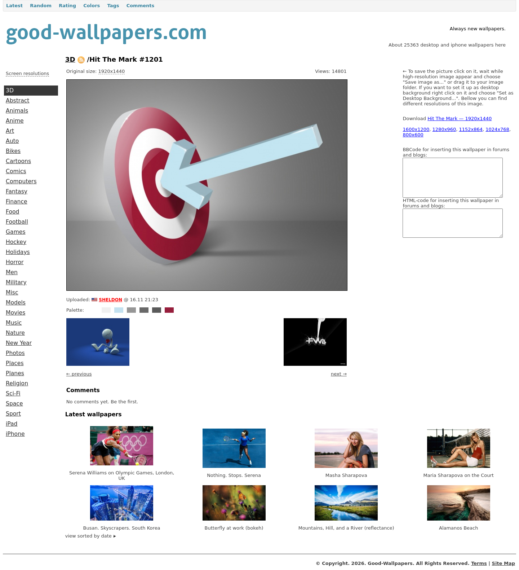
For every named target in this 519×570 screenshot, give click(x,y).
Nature (15, 333)
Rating (67, 5)
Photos (15, 353)
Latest (14, 5)
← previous (79, 374)
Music (14, 323)
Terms (479, 563)
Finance (16, 201)
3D (10, 90)
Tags (113, 5)
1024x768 (497, 129)
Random (41, 5)
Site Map (503, 563)
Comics (16, 171)
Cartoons (18, 161)
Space (14, 403)
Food (12, 212)
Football (17, 222)
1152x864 (471, 129)
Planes (15, 373)
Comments (141, 5)
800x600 (413, 134)
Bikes (13, 151)
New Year (19, 343)
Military (16, 282)
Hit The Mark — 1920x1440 (459, 118)
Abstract (17, 100)
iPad (12, 424)
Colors (91, 5)
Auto (12, 141)
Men (12, 272)
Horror (14, 262)
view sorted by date (90, 536)
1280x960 (444, 129)
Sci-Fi (13, 393)
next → (339, 374)
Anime (15, 121)
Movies (15, 313)
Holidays (18, 252)
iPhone (15, 434)
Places (15, 363)
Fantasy (16, 191)
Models (16, 302)
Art (10, 131)
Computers (21, 181)
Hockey (16, 242)
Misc (12, 292)
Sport (13, 414)
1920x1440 (111, 71)
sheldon (110, 299)
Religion (17, 383)
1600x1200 (416, 129)
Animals (17, 111)
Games (16, 232)
